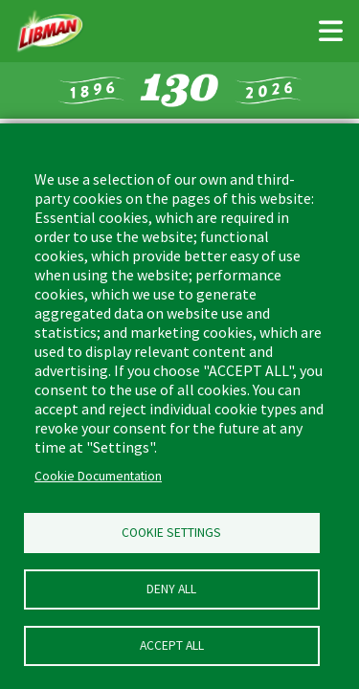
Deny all (171, 589)
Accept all (172, 645)
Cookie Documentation (98, 476)
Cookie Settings (171, 532)
